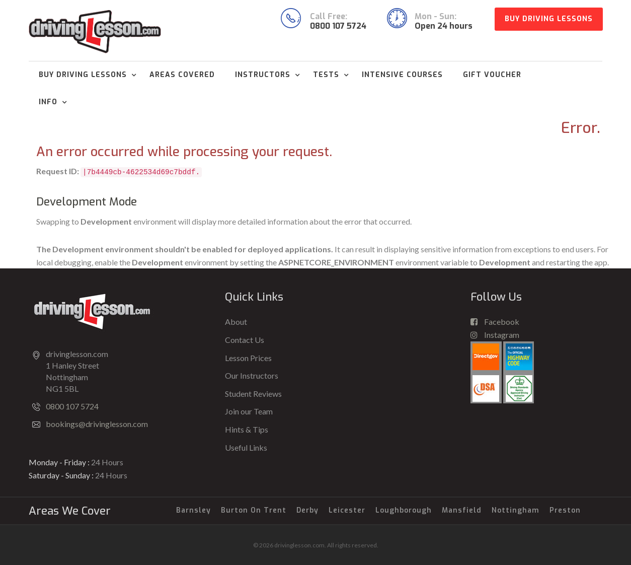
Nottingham (515, 510)
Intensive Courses (402, 75)
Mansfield (462, 510)
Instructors (262, 75)
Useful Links (246, 447)
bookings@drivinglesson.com (97, 424)
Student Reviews (253, 393)
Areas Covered (182, 75)
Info (48, 102)
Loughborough (403, 510)
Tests (326, 75)
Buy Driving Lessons (549, 19)
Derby (307, 510)
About (236, 321)
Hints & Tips (246, 429)
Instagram (494, 334)
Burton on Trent (253, 510)
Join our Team (249, 411)
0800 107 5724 (72, 406)
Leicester (347, 510)
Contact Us (244, 339)
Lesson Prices (248, 358)
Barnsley (193, 510)
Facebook (494, 321)
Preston (565, 510)
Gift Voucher (492, 75)
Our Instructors (251, 375)
